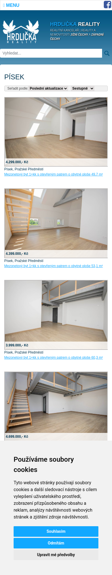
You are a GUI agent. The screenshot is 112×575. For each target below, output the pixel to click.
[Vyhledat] (51, 53)
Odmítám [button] (56, 543)
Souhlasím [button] (56, 531)
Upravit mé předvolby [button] (56, 554)
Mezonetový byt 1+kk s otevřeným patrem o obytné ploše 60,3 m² (53, 358)
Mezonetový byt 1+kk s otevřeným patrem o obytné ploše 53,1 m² (53, 266)
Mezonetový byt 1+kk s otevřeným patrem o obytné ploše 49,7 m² (53, 174)
